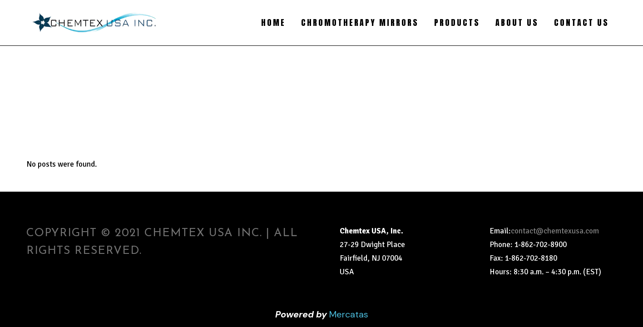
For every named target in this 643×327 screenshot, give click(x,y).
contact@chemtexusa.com (555, 231)
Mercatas (348, 314)
